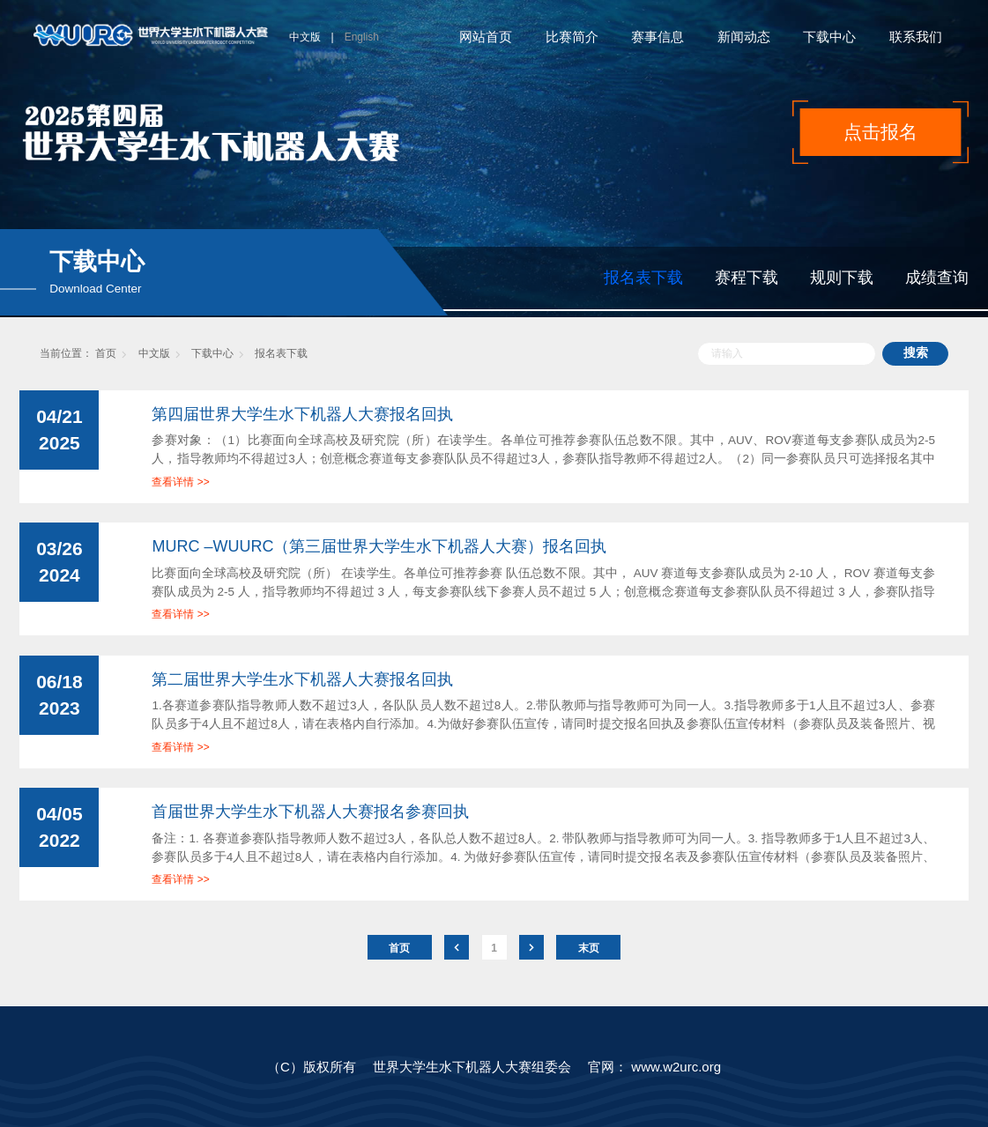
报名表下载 (643, 277)
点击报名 (880, 132)
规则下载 (841, 277)
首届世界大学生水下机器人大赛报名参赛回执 (310, 811)
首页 (105, 353)
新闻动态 (743, 36)
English (362, 37)
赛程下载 (746, 277)
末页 (588, 948)
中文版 (305, 37)
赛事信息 (657, 36)
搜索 (915, 353)
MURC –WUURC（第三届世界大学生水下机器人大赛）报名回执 (379, 546)
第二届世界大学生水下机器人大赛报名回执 (302, 679)
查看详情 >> (180, 482)
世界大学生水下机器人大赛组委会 (472, 1066)
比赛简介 (572, 36)
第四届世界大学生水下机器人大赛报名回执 (302, 414)
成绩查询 (937, 277)
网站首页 (485, 36)
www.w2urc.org (676, 1066)
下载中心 (829, 36)
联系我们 (915, 36)
